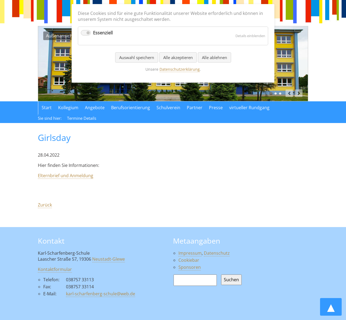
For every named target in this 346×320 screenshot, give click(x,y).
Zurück (45, 205)
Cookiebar (188, 260)
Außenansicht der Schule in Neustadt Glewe (271, 93)
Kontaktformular (55, 269)
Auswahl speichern (136, 57)
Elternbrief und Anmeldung (65, 176)
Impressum (190, 253)
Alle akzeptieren (178, 57)
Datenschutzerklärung (179, 69)
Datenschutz (217, 253)
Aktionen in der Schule (280, 93)
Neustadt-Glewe (108, 259)
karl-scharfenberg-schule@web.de (100, 294)
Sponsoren (189, 267)
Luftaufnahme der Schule (275, 93)
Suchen (231, 280)
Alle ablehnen (214, 57)
